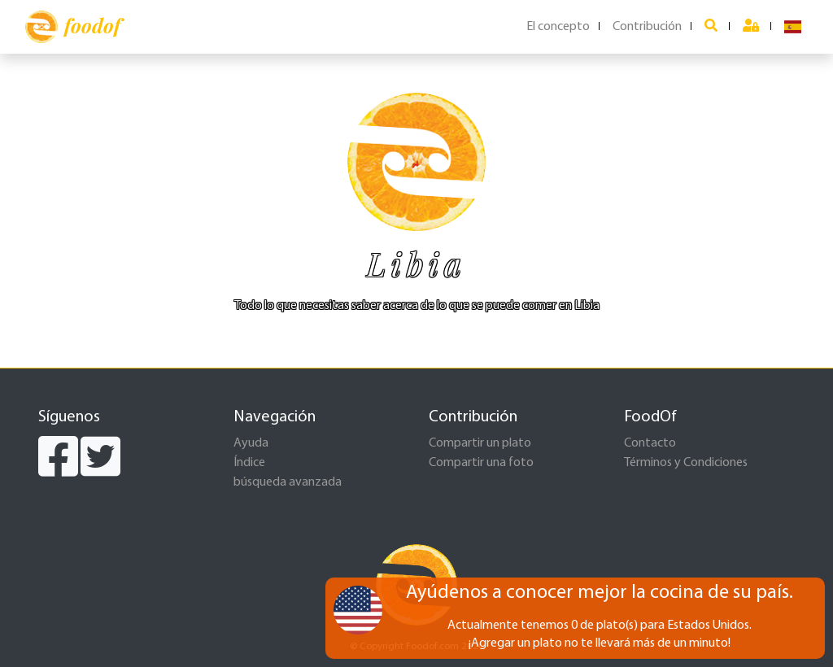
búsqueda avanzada (287, 482)
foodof (72, 27)
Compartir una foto (481, 462)
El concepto (558, 26)
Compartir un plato (480, 443)
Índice (249, 462)
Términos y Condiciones (686, 462)
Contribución (647, 26)
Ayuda (250, 443)
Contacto (650, 443)
